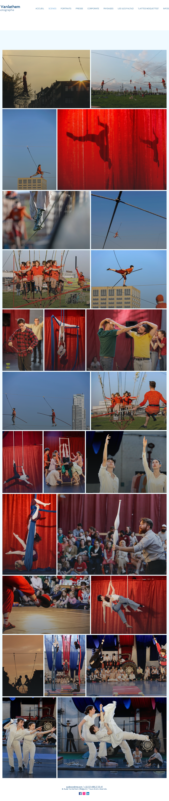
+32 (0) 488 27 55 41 (93, 787)
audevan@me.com (74, 787)
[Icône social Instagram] (84, 793)
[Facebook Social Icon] (80, 793)
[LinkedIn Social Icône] (87, 793)
